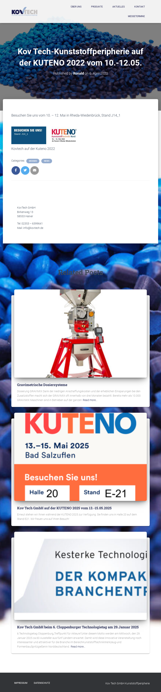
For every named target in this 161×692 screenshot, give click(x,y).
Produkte (97, 6)
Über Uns (76, 6)
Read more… (90, 400)
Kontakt (139, 6)
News (46, 161)
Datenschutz (42, 683)
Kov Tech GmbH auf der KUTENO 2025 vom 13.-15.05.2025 (64, 508)
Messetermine (136, 16)
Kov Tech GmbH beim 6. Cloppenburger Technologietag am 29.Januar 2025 (78, 627)
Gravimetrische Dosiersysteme (42, 384)
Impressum (20, 683)
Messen (33, 161)
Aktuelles (118, 6)
